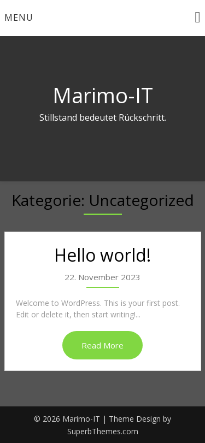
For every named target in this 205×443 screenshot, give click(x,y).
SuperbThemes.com (102, 431)
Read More (102, 345)
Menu (18, 17)
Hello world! (102, 255)
